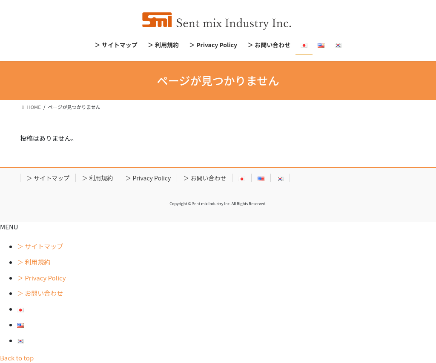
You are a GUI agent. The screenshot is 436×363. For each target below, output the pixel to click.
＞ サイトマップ (47, 178)
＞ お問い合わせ (204, 178)
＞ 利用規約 (97, 178)
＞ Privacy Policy (148, 178)
